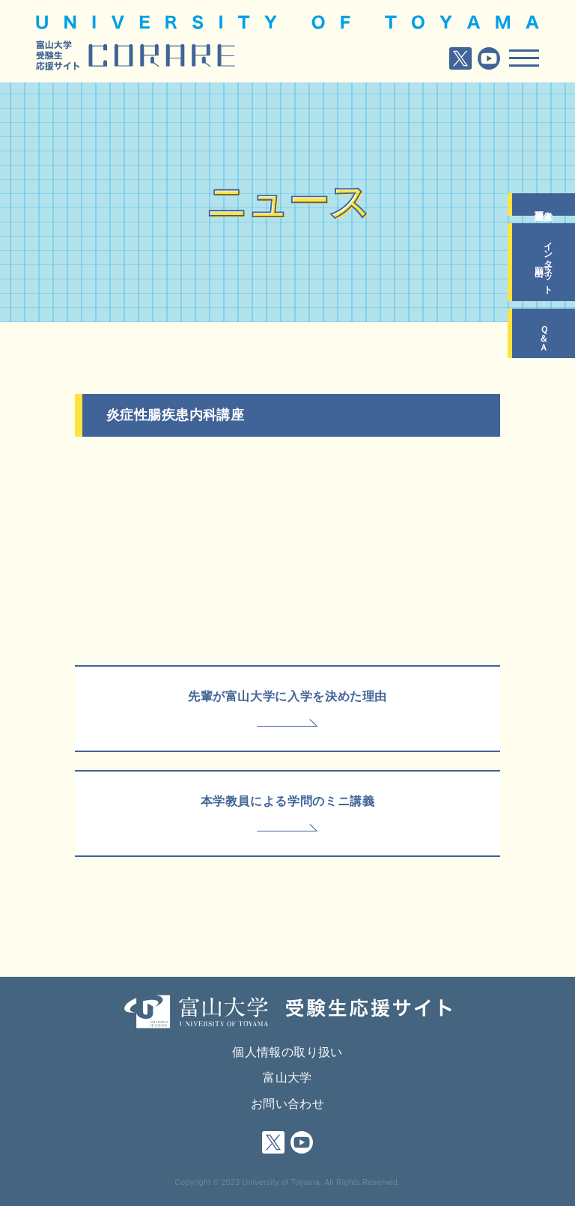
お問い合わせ (287, 1103)
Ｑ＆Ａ (543, 333)
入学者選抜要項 (543, 204)
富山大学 (287, 1077)
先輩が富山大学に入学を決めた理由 (287, 696)
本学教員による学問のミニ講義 (288, 801)
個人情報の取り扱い (287, 1052)
